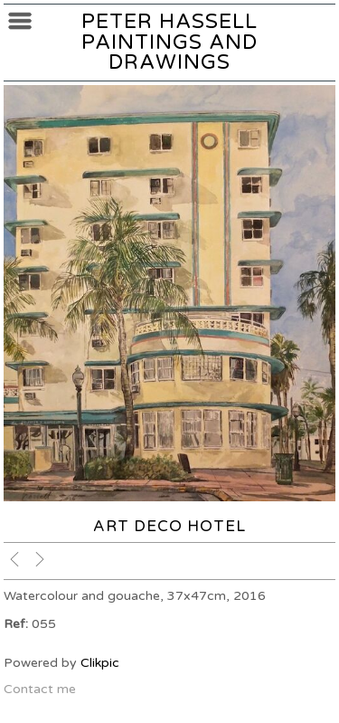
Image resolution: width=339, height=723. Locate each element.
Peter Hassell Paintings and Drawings (169, 41)
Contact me (40, 689)
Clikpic (99, 663)
